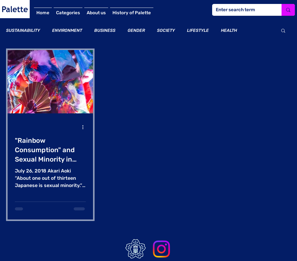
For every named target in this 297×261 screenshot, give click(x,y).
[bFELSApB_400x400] (135, 249)
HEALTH (229, 30)
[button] (283, 31)
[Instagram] (161, 249)
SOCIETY (166, 30)
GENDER (136, 30)
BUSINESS (104, 30)
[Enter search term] (242, 10)
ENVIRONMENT (67, 30)
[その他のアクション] (84, 127)
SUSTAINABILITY (23, 30)
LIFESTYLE (198, 30)
